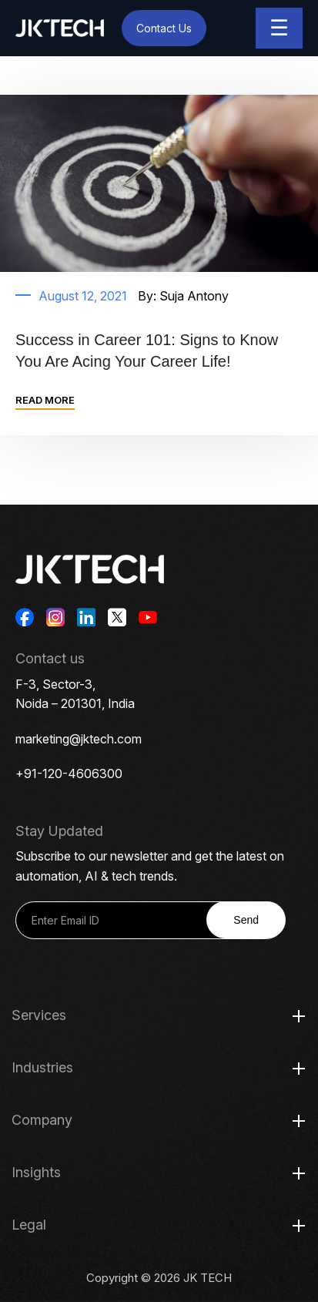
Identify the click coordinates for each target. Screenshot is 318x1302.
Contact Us (164, 28)
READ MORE (45, 400)
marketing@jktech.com (78, 739)
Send (246, 920)
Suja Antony (194, 296)
